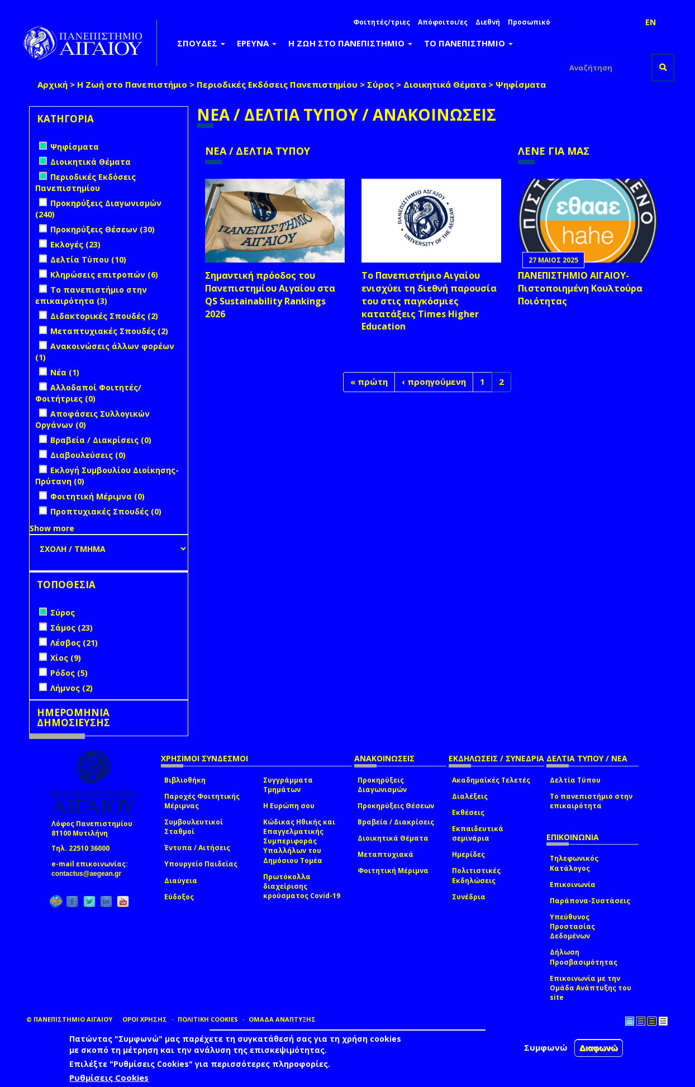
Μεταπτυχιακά (385, 854)
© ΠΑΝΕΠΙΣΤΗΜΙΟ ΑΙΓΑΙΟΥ (69, 1019)
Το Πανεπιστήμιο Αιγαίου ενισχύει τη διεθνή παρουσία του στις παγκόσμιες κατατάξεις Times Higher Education (429, 300)
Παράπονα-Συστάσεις (590, 900)
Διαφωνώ (598, 1047)
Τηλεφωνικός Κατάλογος (574, 863)
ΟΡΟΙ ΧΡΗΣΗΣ (144, 1019)
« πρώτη (369, 381)
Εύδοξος (179, 897)
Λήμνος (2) (71, 688)
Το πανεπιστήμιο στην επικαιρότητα (591, 801)
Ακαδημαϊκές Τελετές (491, 780)
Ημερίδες (468, 854)
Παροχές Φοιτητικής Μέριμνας (202, 801)
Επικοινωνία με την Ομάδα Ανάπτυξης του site (590, 988)
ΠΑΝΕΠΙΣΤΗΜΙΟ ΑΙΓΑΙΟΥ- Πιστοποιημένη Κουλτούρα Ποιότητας (580, 288)
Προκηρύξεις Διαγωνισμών (382, 784)
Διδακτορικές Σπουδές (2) (104, 316)
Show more (52, 528)
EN (650, 22)
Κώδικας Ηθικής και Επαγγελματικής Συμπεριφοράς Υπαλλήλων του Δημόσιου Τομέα (299, 841)
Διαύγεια (180, 880)
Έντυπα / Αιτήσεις (197, 847)
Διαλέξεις (470, 796)
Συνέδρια (468, 897)
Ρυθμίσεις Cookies (109, 1077)
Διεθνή (487, 22)
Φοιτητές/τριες (381, 22)
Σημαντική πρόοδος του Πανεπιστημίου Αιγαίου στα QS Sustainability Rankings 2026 (270, 294)
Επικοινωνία (573, 884)
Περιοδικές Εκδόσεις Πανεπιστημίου (277, 84)
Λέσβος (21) (74, 642)
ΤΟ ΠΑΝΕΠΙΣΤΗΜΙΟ (468, 43)
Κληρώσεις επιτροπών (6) (104, 274)
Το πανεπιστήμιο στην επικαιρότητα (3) (91, 295)
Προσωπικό (529, 22)
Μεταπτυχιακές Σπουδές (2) (109, 331)
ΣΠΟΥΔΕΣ (201, 43)
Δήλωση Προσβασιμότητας (583, 956)
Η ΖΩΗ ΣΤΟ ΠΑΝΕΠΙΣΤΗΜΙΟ (350, 43)
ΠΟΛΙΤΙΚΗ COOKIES (208, 1019)
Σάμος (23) (71, 627)
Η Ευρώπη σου (289, 806)
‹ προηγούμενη (434, 381)
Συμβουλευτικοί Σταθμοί (193, 826)
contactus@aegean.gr (89, 874)
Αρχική (52, 84)
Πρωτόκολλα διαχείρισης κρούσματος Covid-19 (301, 886)
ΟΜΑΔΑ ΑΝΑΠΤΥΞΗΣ (282, 1019)
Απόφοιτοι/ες (443, 22)
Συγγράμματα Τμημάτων (288, 784)
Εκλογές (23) (75, 244)
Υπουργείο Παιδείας (200, 864)
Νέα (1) (64, 372)
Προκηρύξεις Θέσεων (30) (102, 229)
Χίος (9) (65, 657)
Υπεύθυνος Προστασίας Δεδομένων (572, 926)
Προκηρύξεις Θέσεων (396, 806)
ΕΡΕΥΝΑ (257, 43)
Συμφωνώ (546, 1047)
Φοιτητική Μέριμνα (393, 870)
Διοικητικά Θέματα (444, 84)
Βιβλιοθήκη (185, 780)
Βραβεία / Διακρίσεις (396, 822)
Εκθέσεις (468, 812)
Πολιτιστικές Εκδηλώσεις (476, 875)
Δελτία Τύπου (575, 780)
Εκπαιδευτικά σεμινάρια (477, 833)
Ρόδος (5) (69, 673)
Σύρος (380, 84)
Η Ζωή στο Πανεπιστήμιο (132, 84)
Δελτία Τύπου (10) (88, 259)
